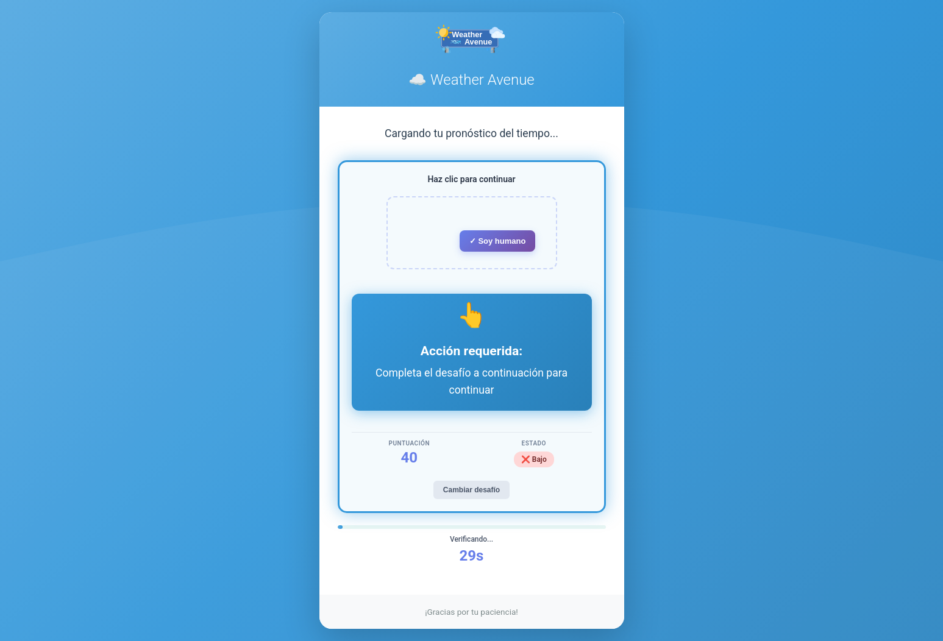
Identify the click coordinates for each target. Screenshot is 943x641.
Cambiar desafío (471, 490)
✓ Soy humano (497, 241)
